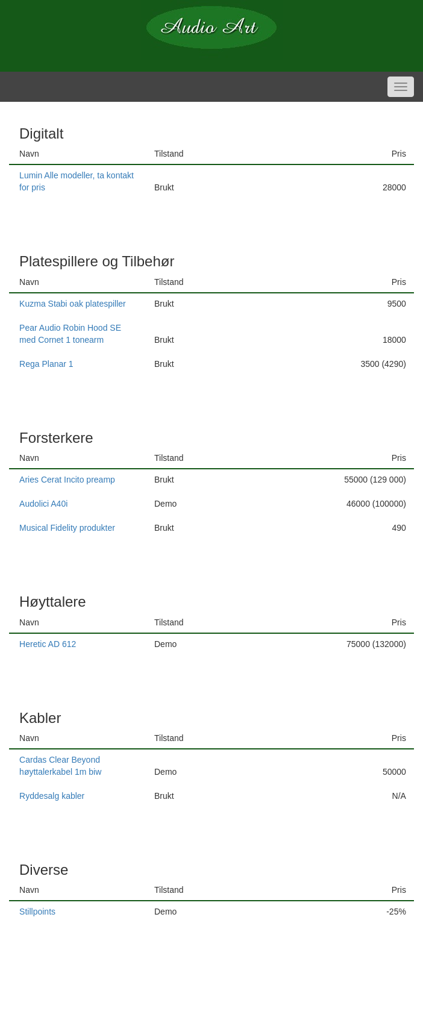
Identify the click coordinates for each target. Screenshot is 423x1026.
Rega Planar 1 (46, 364)
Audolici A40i (43, 503)
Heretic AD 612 (47, 644)
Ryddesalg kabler (51, 796)
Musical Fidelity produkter (67, 528)
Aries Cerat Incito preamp (67, 479)
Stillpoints (37, 911)
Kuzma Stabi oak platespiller (72, 303)
